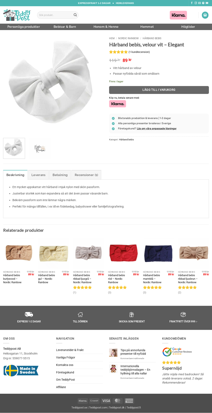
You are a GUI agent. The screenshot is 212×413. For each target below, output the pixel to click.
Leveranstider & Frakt (70, 350)
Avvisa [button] (167, 406)
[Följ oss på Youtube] (207, 3)
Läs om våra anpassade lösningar (157, 128)
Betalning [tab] (60, 175)
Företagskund (65, 372)
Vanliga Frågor (65, 357)
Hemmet (147, 27)
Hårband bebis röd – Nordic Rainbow (116, 279)
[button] (205, 15)
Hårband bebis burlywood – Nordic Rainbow (12, 279)
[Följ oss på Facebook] (192, 3)
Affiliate (61, 387)
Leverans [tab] (38, 175)
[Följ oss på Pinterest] (203, 3)
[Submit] (75, 15)
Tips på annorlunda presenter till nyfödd (133, 352)
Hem (111, 38)
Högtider (188, 27)
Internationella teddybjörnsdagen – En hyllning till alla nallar (135, 370)
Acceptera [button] (195, 406)
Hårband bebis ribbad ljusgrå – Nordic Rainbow (82, 279)
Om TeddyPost (65, 379)
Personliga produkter (23, 27)
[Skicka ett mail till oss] (199, 3)
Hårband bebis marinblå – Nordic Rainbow (152, 279)
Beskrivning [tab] (15, 175)
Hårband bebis (152, 38)
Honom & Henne (106, 27)
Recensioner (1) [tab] (86, 175)
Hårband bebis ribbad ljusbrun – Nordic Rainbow (188, 279)
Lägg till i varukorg (159, 89)
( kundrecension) (139, 51)
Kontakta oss (64, 365)
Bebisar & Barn (65, 27)
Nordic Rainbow (128, 38)
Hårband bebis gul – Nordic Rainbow (46, 279)
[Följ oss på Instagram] (196, 3)
